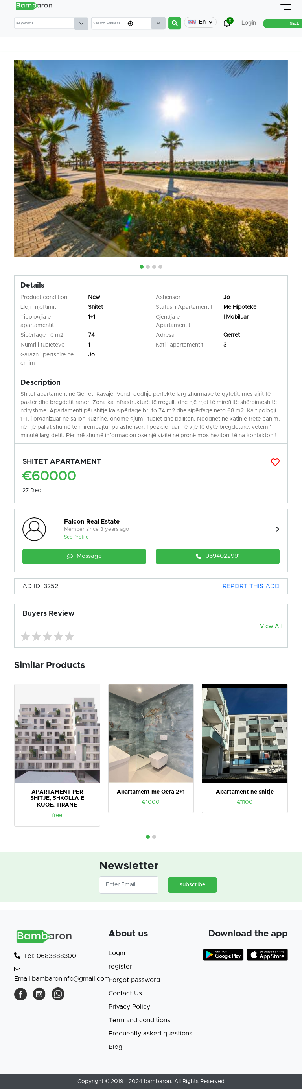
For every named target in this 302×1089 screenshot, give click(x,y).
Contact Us (125, 993)
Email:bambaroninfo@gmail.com (62, 974)
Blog (115, 1047)
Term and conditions (139, 1020)
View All (271, 626)
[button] (142, 267)
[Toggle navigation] (286, 7)
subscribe (192, 885)
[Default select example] (81, 24)
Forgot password (134, 980)
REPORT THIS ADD (251, 586)
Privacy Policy (129, 1007)
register (120, 966)
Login (117, 953)
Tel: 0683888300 (45, 955)
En (200, 22)
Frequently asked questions (150, 1033)
